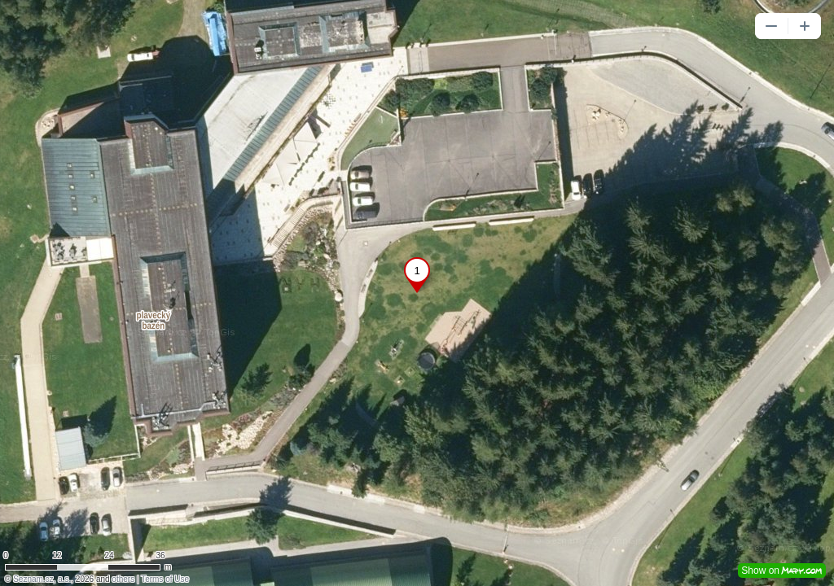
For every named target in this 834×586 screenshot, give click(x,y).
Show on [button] (782, 570)
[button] (771, 26)
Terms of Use (165, 579)
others (123, 579)
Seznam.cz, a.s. (42, 579)
